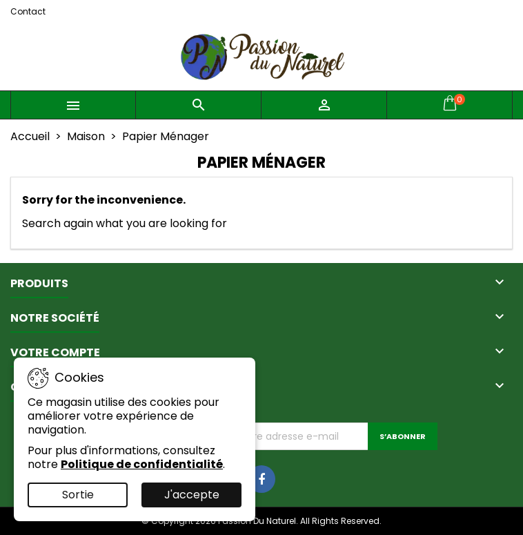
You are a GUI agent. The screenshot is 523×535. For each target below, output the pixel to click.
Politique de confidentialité (142, 464)
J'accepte (191, 495)
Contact (28, 11)
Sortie (78, 495)
